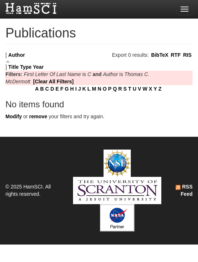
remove (38, 116)
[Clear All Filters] (53, 81)
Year (38, 67)
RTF (176, 55)
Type (26, 67)
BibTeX (159, 55)
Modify (13, 116)
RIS (187, 55)
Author (16, 55)
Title (13, 67)
